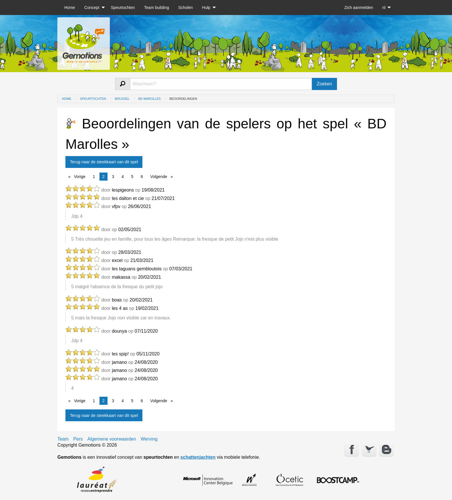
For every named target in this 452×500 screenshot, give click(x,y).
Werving (149, 439)
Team (63, 439)
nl (383, 7)
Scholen (185, 7)
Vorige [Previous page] (80, 176)
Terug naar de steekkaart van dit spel (104, 162)
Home (69, 7)
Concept (91, 7)
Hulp (206, 7)
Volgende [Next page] (163, 176)
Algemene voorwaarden (111, 439)
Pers (78, 439)
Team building (156, 7)
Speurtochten (123, 7)
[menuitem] (70, 7)
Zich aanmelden (358, 7)
